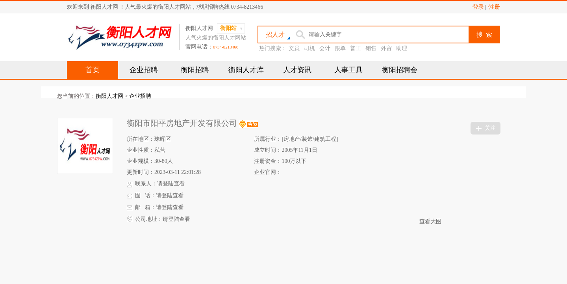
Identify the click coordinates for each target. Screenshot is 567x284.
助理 (401, 48)
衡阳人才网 (109, 96)
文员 (294, 48)
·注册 (494, 7)
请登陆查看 (171, 184)
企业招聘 (144, 70)
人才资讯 (297, 70)
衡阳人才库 (246, 70)
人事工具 (348, 70)
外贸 (386, 48)
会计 (324, 48)
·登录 (477, 7)
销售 (370, 48)
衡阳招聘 (195, 70)
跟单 (340, 48)
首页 (92, 70)
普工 (355, 48)
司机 (309, 48)
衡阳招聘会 (399, 70)
